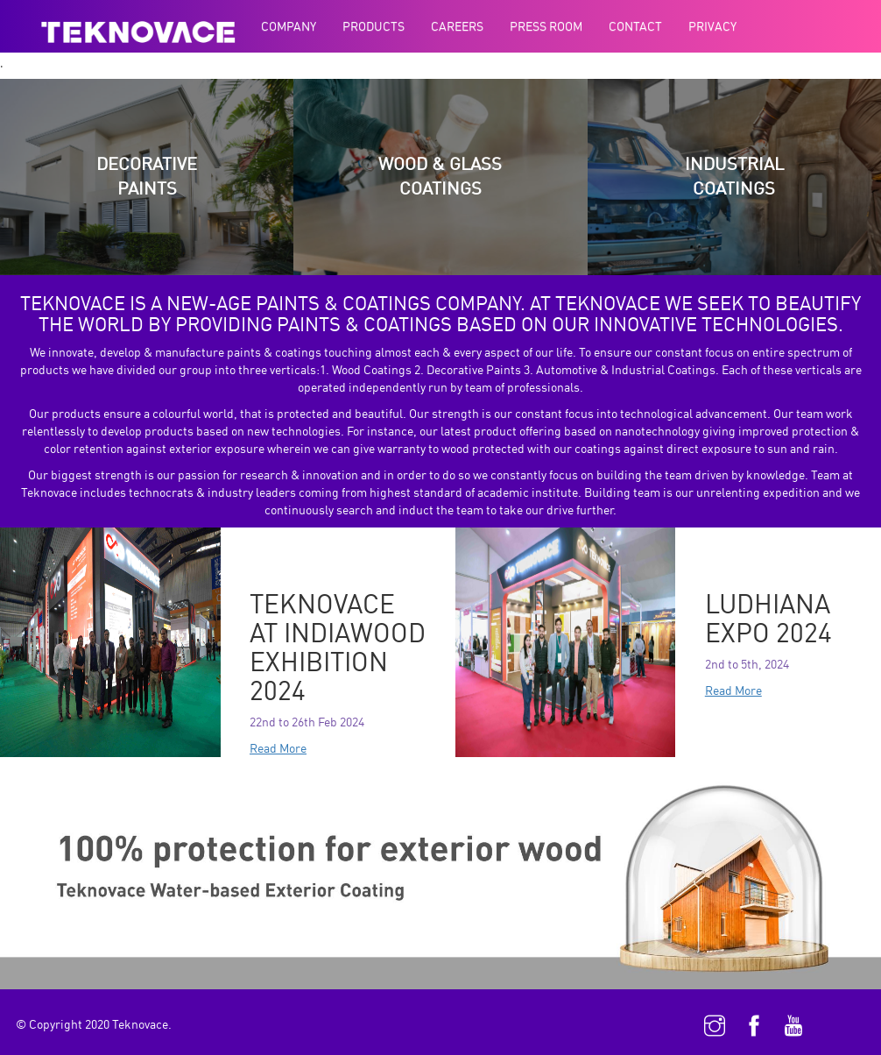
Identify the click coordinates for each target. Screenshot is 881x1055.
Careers (457, 25)
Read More (278, 747)
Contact (635, 25)
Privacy (712, 25)
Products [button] (373, 25)
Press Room (546, 25)
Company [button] (288, 25)
